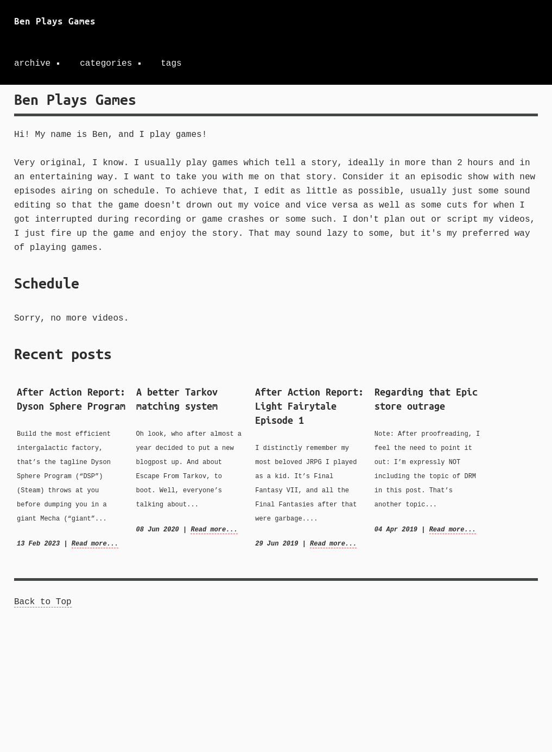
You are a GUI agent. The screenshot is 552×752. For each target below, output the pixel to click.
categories (106, 64)
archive (32, 64)
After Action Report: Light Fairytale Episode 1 (309, 405)
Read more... (95, 543)
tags (171, 64)
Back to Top (43, 602)
